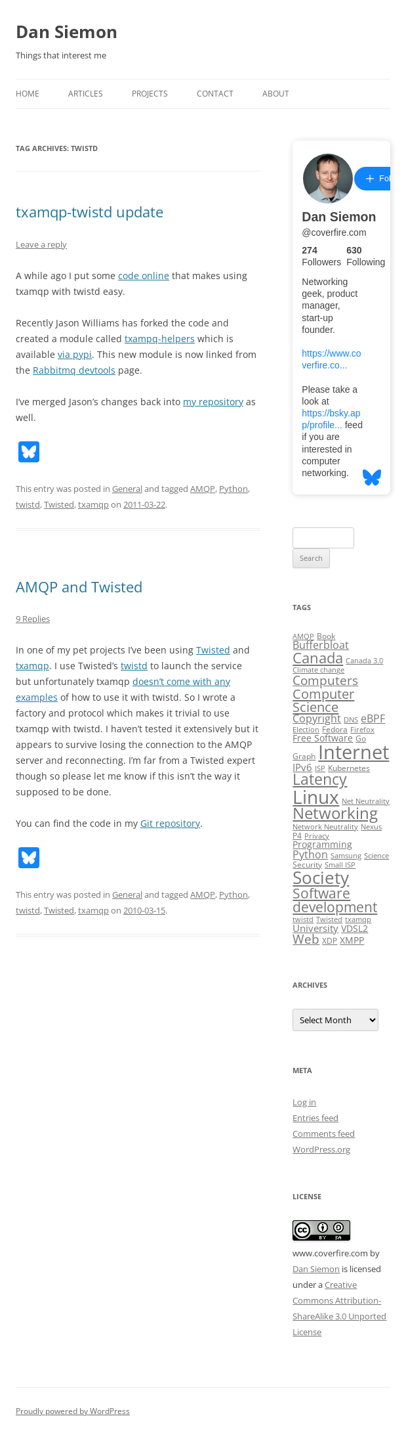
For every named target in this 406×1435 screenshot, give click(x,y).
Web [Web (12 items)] (306, 939)
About (275, 93)
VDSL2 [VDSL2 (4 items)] (354, 929)
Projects (150, 93)
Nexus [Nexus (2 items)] (371, 826)
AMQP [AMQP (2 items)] (303, 636)
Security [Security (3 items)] (307, 864)
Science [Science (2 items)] (376, 855)
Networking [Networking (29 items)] (335, 813)
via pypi (75, 354)
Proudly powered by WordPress (73, 1411)
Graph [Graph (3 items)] (304, 756)
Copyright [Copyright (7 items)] (317, 718)
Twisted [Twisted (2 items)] (329, 919)
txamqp (93, 504)
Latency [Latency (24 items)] (320, 779)
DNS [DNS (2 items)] (351, 719)
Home (27, 93)
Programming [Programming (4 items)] (322, 844)
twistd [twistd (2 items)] (303, 919)
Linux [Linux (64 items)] (316, 796)
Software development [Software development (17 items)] (335, 900)
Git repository (170, 823)
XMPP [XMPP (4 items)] (352, 940)
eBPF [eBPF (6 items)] (373, 718)
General (127, 489)
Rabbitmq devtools (74, 370)
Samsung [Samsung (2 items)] (346, 855)
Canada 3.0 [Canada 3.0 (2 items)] (364, 660)
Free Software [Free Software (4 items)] (323, 738)
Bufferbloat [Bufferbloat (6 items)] (321, 645)
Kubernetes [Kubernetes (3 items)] (349, 768)
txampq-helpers (160, 338)
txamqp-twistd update (89, 211)
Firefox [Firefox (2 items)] (362, 729)
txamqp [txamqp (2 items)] (358, 919)
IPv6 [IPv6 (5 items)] (302, 767)
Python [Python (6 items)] (310, 854)
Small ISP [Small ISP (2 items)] (340, 865)
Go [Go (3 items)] (360, 738)
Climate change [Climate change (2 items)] (318, 669)
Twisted (59, 504)
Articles (85, 93)
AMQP (202, 489)
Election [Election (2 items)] (306, 729)
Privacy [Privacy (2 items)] (316, 836)
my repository (213, 401)
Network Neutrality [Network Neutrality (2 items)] (325, 826)
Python (233, 489)
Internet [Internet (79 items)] (353, 752)
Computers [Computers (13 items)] (325, 680)
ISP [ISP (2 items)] (320, 768)
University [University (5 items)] (315, 928)
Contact (215, 93)
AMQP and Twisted (79, 586)
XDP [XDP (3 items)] (329, 940)
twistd (28, 504)
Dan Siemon (66, 31)
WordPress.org (321, 1149)
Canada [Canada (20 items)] (318, 657)
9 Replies (33, 619)
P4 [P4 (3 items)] (297, 835)
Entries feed (315, 1118)
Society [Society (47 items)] (321, 877)
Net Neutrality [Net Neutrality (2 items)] (366, 801)
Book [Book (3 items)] (326, 636)
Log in (304, 1102)
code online (143, 275)
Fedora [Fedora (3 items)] (335, 729)
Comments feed (324, 1133)
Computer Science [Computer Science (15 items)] (323, 700)
